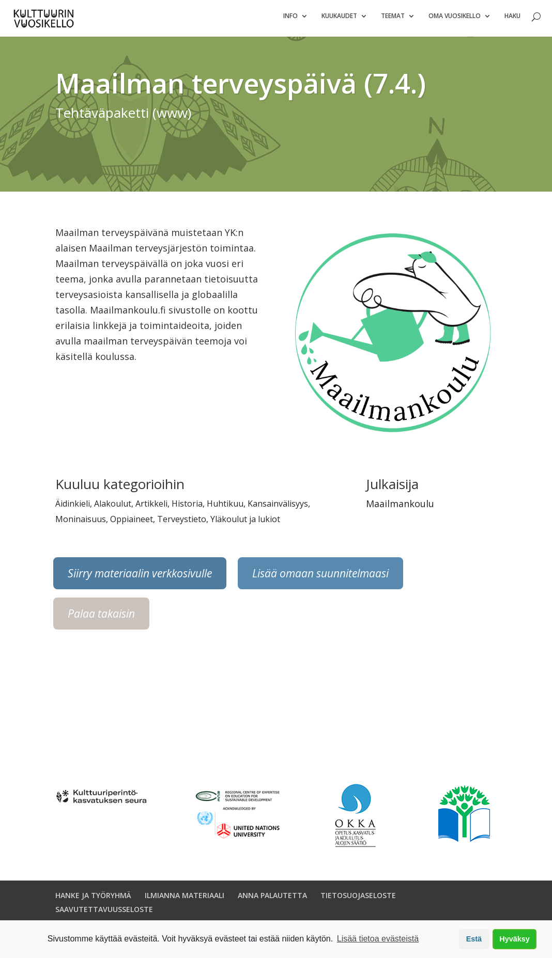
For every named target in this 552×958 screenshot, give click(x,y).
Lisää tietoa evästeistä (378, 938)
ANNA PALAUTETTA (272, 900)
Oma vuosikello (454, 21)
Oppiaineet (131, 523)
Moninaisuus (80, 523)
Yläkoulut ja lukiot (245, 523)
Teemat (393, 21)
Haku (512, 21)
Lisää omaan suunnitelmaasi (320, 578)
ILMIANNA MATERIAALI (184, 900)
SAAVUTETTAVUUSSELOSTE (104, 914)
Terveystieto (181, 523)
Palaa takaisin (101, 618)
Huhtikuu (225, 508)
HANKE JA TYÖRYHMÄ (93, 900)
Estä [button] (474, 939)
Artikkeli (151, 508)
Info (290, 21)
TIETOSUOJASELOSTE (358, 900)
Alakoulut (112, 508)
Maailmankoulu (400, 508)
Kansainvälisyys (278, 508)
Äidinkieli (72, 508)
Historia (187, 508)
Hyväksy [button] (514, 939)
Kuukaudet (339, 21)
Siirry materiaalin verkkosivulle (140, 578)
